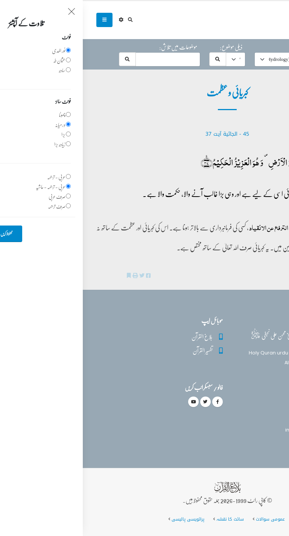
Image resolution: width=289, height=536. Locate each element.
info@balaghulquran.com (233, 430)
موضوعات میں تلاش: (95, 47)
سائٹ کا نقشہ (147, 519)
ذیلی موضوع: (148, 47)
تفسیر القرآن (120, 350)
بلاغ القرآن (119, 336)
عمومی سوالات (187, 519)
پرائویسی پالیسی (105, 519)
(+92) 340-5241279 (242, 416)
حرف (267, 47)
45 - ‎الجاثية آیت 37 (144, 134)
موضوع (221, 47)
